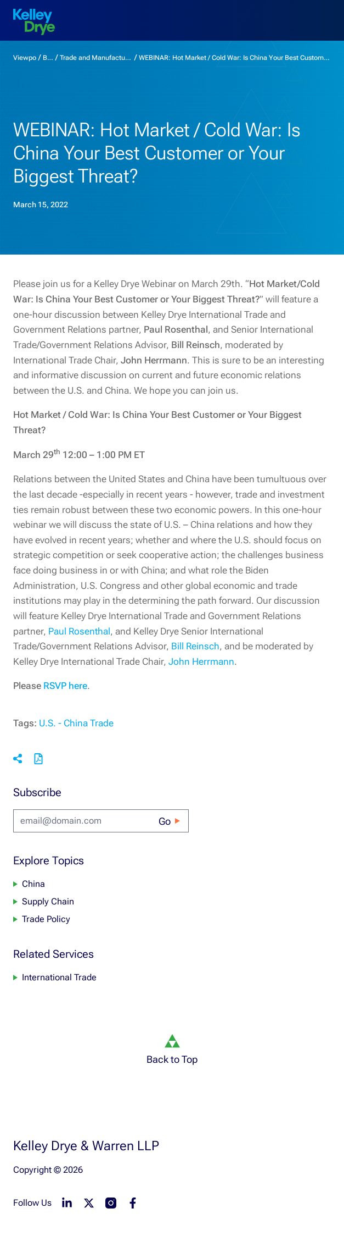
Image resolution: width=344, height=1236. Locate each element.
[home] (34, 22)
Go (165, 821)
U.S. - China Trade (76, 723)
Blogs (48, 58)
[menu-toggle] (326, 13)
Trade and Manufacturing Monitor (96, 58)
